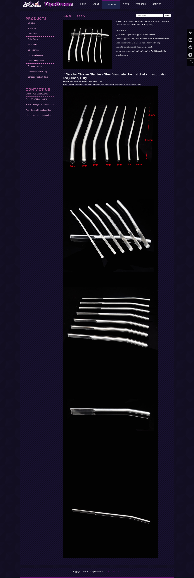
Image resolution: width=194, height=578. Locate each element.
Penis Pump (33, 44)
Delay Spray (33, 39)
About (96, 4)
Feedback (141, 4)
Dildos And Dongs (35, 55)
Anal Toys (32, 28)
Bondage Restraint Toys (38, 77)
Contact (156, 4)
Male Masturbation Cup (37, 71)
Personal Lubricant (36, 66)
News (126, 4)
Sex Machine (33, 50)
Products (111, 5)
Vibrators (31, 23)
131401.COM (114, 572)
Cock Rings (32, 34)
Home (83, 4)
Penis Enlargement (36, 61)
